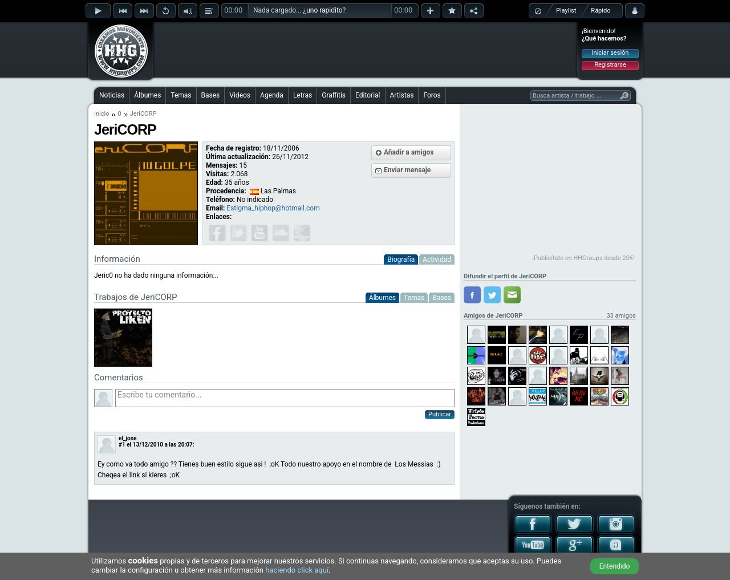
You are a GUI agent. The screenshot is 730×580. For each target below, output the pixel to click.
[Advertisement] (365, 49)
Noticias (111, 95)
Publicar (439, 414)
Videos (239, 95)
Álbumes (147, 95)
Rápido (600, 10)
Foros (431, 95)
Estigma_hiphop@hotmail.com (272, 208)
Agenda (271, 95)
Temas (181, 95)
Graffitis (334, 95)
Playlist (566, 10)
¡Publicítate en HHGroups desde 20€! (583, 258)
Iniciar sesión (610, 52)
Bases (210, 95)
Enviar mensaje (407, 170)
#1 (122, 444)
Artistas (402, 95)
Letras (302, 95)
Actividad (437, 259)
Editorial (367, 95)
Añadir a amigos (409, 152)
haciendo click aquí (296, 570)
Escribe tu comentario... (285, 398)
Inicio (101, 113)
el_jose (127, 438)
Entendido (614, 566)
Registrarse (610, 64)
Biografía (401, 259)
